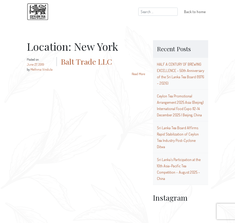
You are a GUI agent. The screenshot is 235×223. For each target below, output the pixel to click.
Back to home (195, 11)
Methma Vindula (41, 69)
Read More (138, 74)
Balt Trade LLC (86, 61)
